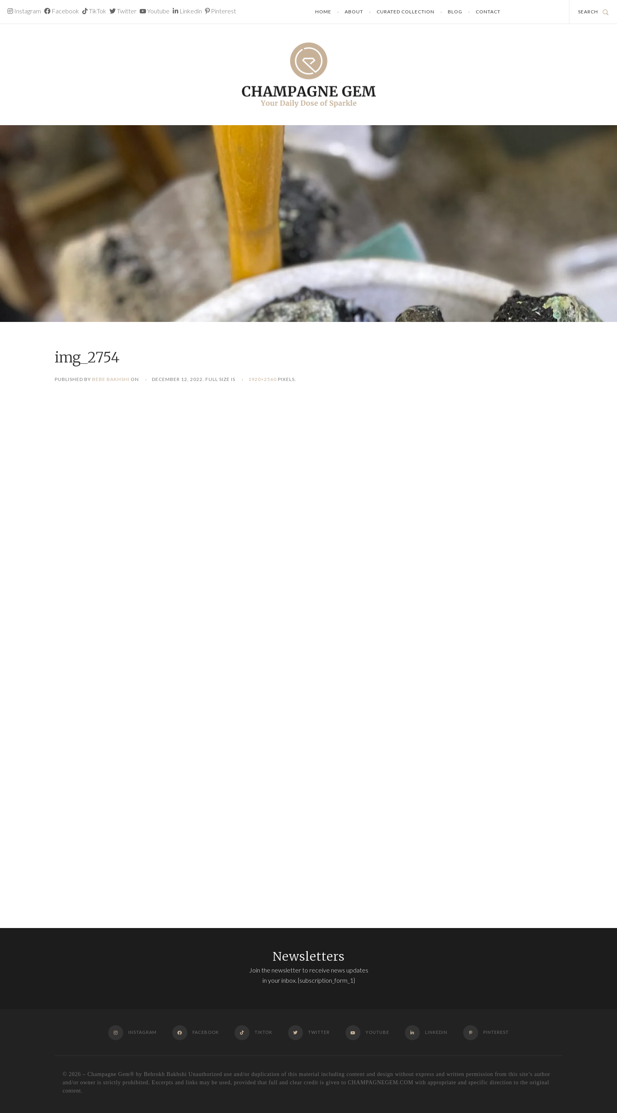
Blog (455, 12)
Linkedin (187, 11)
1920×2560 (262, 379)
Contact (488, 12)
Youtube (155, 11)
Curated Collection (405, 12)
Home (323, 12)
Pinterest (220, 11)
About (354, 12)
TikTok (94, 11)
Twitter (123, 11)
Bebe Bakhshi (110, 379)
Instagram (24, 11)
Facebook (61, 11)
